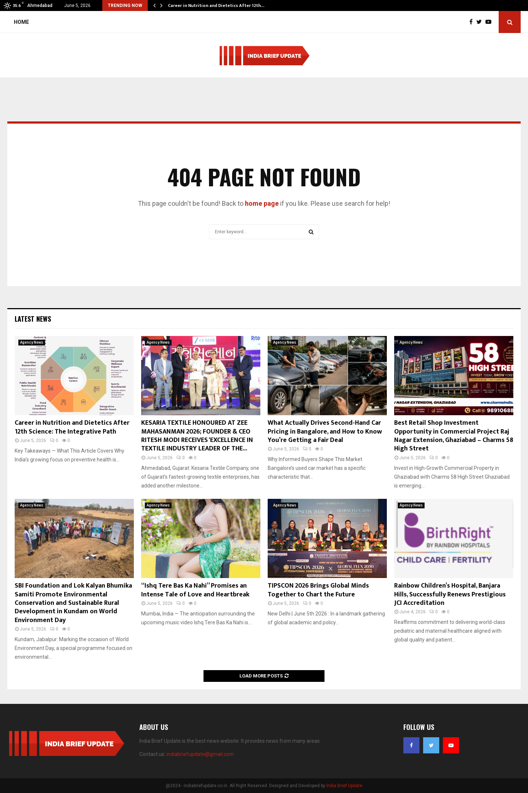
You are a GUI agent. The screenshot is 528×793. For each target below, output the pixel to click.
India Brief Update (344, 785)
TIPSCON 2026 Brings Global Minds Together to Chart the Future (318, 590)
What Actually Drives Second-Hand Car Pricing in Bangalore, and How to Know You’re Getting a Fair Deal (325, 431)
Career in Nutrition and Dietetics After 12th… (216, 5)
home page (262, 203)
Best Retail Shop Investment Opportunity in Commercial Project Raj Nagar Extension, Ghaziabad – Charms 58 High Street (453, 435)
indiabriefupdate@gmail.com (200, 754)
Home (21, 22)
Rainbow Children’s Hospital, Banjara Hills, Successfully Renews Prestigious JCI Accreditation (450, 594)
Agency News (31, 342)
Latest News (33, 319)
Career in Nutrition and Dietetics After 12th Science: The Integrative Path (72, 427)
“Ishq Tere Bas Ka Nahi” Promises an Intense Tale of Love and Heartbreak (195, 590)
